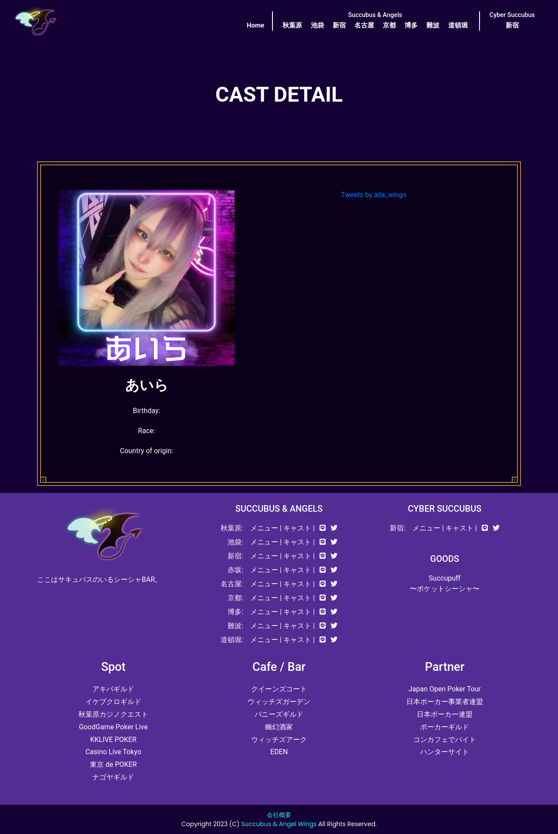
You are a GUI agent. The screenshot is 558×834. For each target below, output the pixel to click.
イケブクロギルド (113, 701)
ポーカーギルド (444, 727)
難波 (432, 25)
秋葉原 (292, 25)
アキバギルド (113, 689)
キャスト (297, 528)
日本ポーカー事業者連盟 (444, 701)
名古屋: (232, 584)
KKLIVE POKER (113, 739)
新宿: (235, 556)
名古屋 (364, 25)
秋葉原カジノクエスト (113, 714)
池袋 (317, 25)
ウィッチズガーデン (279, 701)
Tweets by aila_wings (373, 195)
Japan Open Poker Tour (444, 689)
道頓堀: (232, 640)
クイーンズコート (279, 689)
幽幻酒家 (279, 727)
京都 (389, 25)
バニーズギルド (279, 714)
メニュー (264, 528)
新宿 (339, 25)
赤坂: (235, 570)
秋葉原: (232, 528)
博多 (411, 25)
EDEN (279, 752)
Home (255, 25)
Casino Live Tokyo (113, 752)
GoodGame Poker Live (113, 727)
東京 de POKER (113, 764)
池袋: (235, 542)
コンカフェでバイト (444, 739)
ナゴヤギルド (113, 777)
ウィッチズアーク (279, 739)
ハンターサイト (444, 752)
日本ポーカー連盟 (445, 714)
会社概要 (279, 814)
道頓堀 (458, 25)
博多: (235, 612)
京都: (235, 598)
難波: (235, 626)
